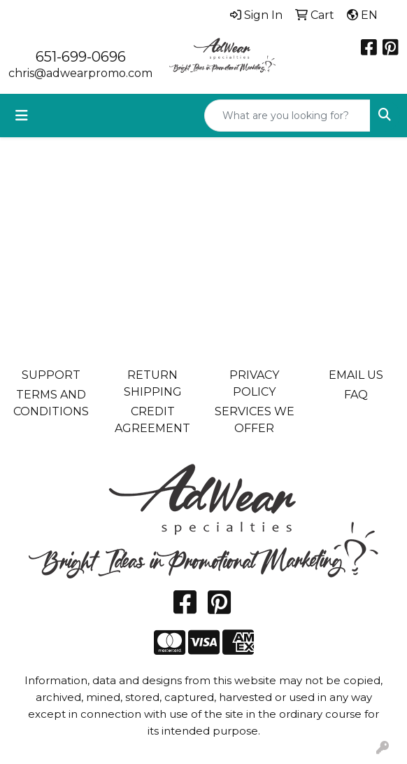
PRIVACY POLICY (254, 383)
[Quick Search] (287, 115)
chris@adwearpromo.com (80, 73)
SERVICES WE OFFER (254, 420)
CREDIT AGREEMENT (152, 420)
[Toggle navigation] (21, 115)
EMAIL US (356, 375)
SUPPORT (51, 375)
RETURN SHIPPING (153, 383)
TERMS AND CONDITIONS (51, 403)
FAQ (356, 394)
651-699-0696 (81, 56)
